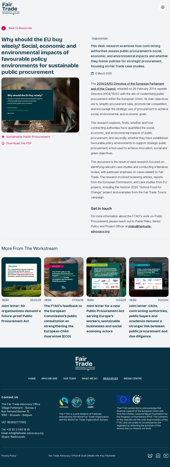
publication (99, 38)
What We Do (89, 378)
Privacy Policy (8, 455)
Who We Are (49, 378)
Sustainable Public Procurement (28, 136)
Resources (110, 378)
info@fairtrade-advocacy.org (26, 433)
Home (32, 378)
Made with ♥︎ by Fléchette (101, 455)
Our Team (69, 378)
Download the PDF (19, 143)
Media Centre (133, 378)
